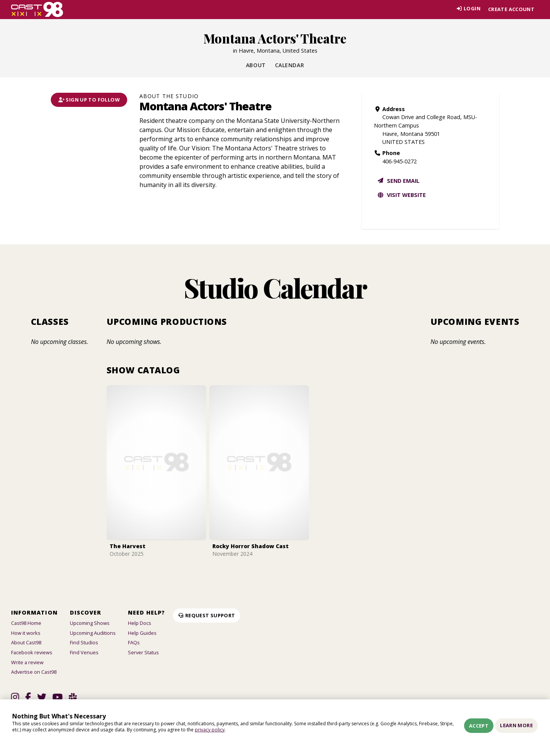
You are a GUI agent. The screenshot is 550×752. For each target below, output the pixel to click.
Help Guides (142, 632)
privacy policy (210, 729)
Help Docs (139, 623)
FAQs (134, 642)
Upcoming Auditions (93, 632)
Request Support (206, 615)
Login (467, 9)
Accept (479, 725)
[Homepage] (37, 9)
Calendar (289, 65)
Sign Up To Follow (89, 99)
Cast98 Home (26, 623)
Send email (398, 180)
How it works (25, 632)
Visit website (401, 194)
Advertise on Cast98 (34, 671)
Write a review (27, 662)
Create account (511, 9)
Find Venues (84, 652)
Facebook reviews (31, 652)
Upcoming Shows (90, 623)
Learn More (516, 725)
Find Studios (84, 642)
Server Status (143, 652)
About (256, 65)
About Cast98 (26, 642)
